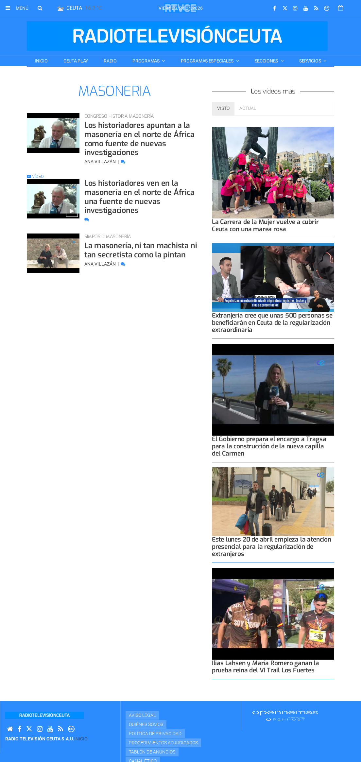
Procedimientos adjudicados (163, 742)
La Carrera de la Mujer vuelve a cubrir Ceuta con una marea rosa (265, 225)
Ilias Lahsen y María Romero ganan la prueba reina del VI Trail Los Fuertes (265, 666)
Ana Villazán (100, 161)
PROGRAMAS (146, 60)
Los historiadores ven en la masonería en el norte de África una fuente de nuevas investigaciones (140, 196)
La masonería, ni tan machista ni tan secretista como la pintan (141, 250)
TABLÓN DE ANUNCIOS (152, 751)
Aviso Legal (142, 715)
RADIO (110, 60)
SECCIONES (267, 60)
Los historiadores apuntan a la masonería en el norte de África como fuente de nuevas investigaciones (140, 139)
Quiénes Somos (146, 724)
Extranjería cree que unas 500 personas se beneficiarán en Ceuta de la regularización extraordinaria (272, 322)
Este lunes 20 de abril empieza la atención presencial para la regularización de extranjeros (271, 546)
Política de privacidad (155, 733)
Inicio (41, 60)
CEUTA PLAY (75, 60)
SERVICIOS (310, 60)
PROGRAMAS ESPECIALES (207, 60)
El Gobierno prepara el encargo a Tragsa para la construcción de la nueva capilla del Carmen (269, 446)
